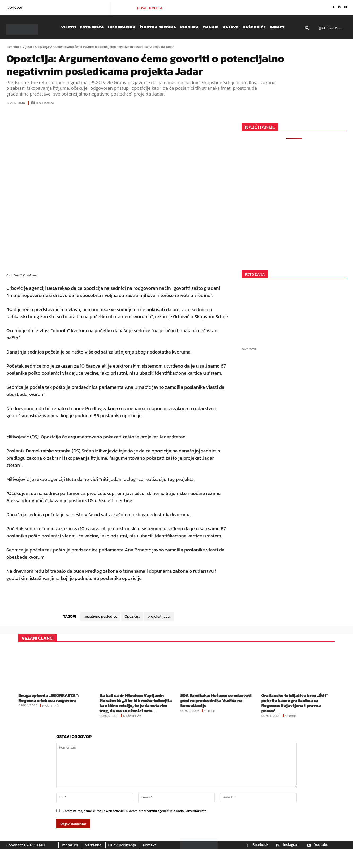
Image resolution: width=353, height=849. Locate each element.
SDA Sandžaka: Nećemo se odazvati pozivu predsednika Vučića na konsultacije (216, 700)
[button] (307, 28)
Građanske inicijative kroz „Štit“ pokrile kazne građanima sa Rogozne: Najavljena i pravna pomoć (294, 703)
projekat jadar (159, 616)
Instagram (291, 845)
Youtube (321, 845)
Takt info (12, 46)
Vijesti (27, 46)
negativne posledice (100, 616)
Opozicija (132, 616)
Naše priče (51, 705)
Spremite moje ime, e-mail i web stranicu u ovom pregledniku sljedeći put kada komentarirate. (135, 810)
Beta (21, 102)
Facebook (260, 845)
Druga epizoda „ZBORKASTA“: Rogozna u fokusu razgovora (48, 698)
